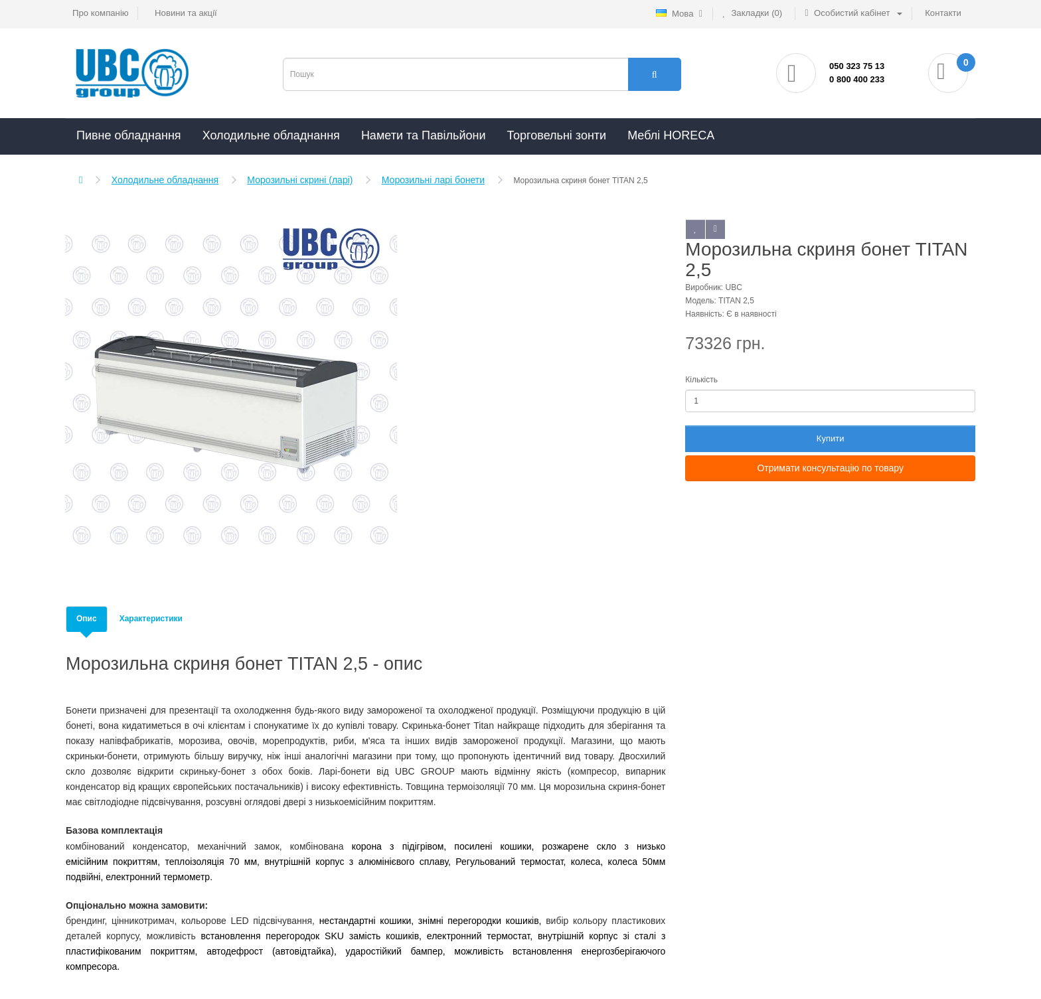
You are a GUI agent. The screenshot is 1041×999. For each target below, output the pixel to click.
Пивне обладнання (128, 135)
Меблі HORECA (670, 135)
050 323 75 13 (856, 66)
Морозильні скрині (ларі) (300, 180)
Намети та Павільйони (423, 135)
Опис (86, 618)
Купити (830, 438)
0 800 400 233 (856, 79)
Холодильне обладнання (271, 135)
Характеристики (151, 618)
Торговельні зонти (556, 135)
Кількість (701, 379)
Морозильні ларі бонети (433, 180)
